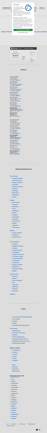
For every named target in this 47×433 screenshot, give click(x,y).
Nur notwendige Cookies (23, 32)
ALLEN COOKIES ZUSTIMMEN (23, 29)
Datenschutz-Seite (17, 24)
